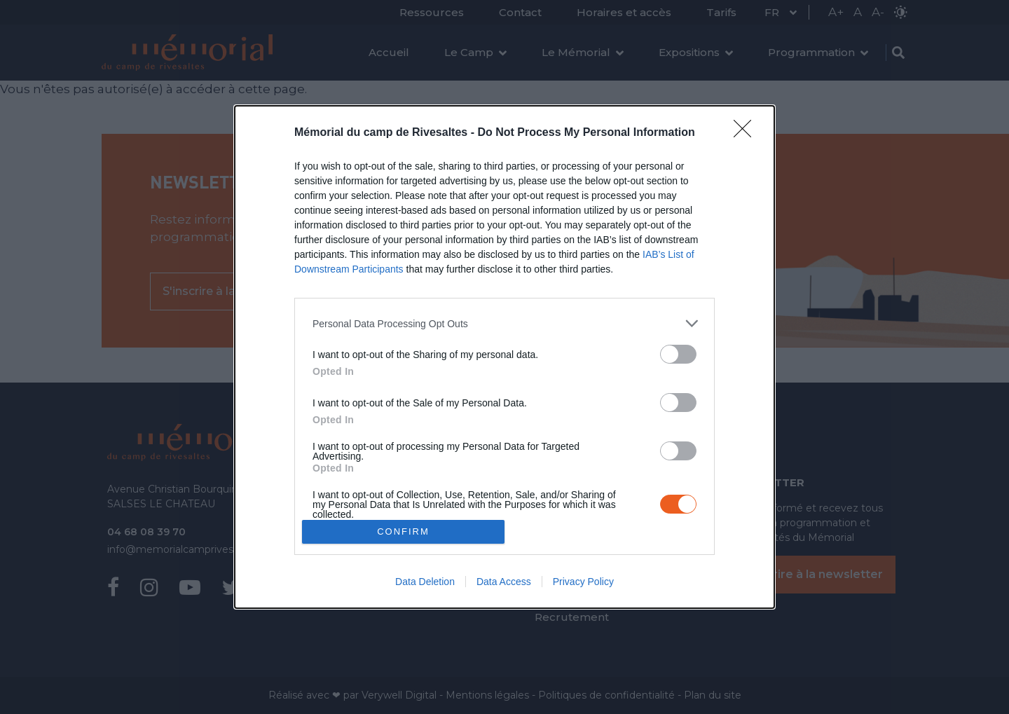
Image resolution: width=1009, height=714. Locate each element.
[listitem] (504, 323)
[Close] (747, 133)
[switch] (678, 354)
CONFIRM (403, 531)
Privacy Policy (583, 581)
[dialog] (504, 357)
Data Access (503, 581)
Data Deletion (425, 581)
